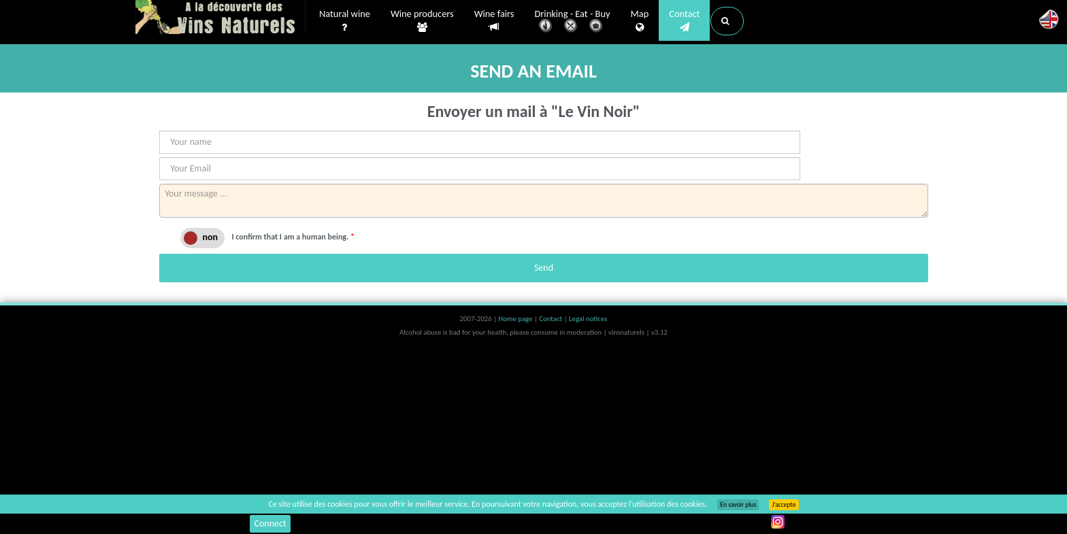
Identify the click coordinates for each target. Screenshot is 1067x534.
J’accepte (783, 505)
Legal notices (588, 318)
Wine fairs (494, 21)
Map (640, 21)
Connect (270, 523)
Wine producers (422, 21)
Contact (684, 21)
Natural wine (344, 21)
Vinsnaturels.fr (220, 18)
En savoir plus (738, 505)
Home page (516, 318)
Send (543, 267)
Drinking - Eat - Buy (572, 22)
